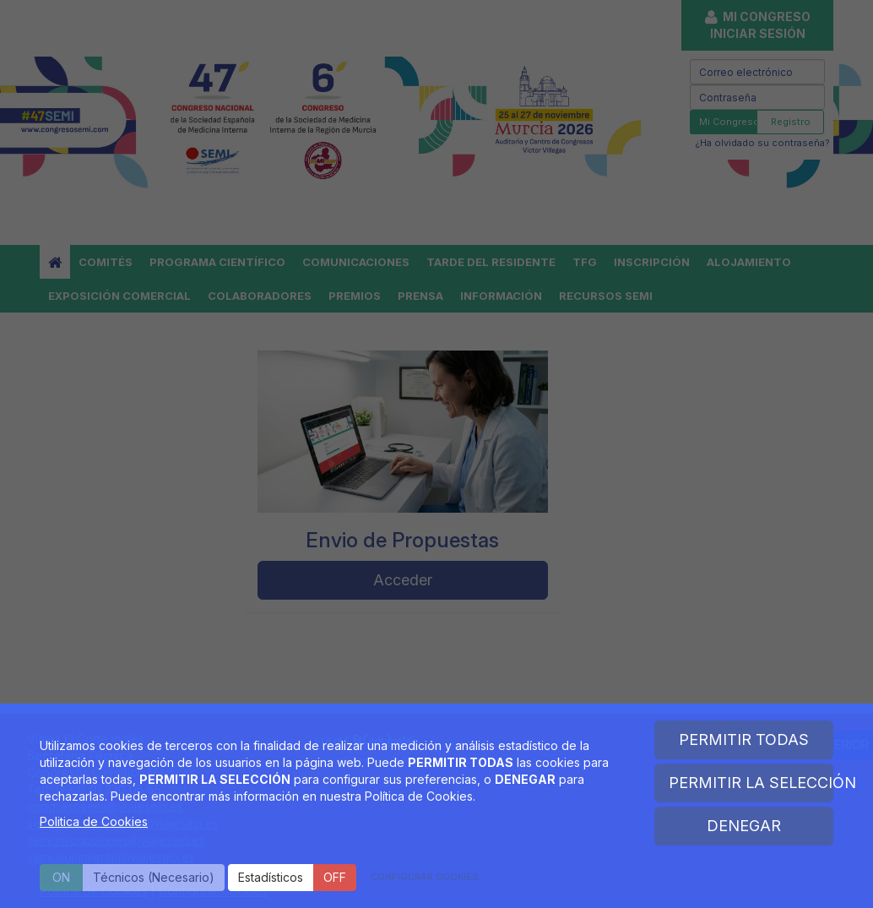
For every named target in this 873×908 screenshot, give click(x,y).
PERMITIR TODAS (744, 739)
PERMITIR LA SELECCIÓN (751, 782)
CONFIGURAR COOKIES (425, 877)
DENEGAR (744, 826)
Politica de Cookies (94, 821)
